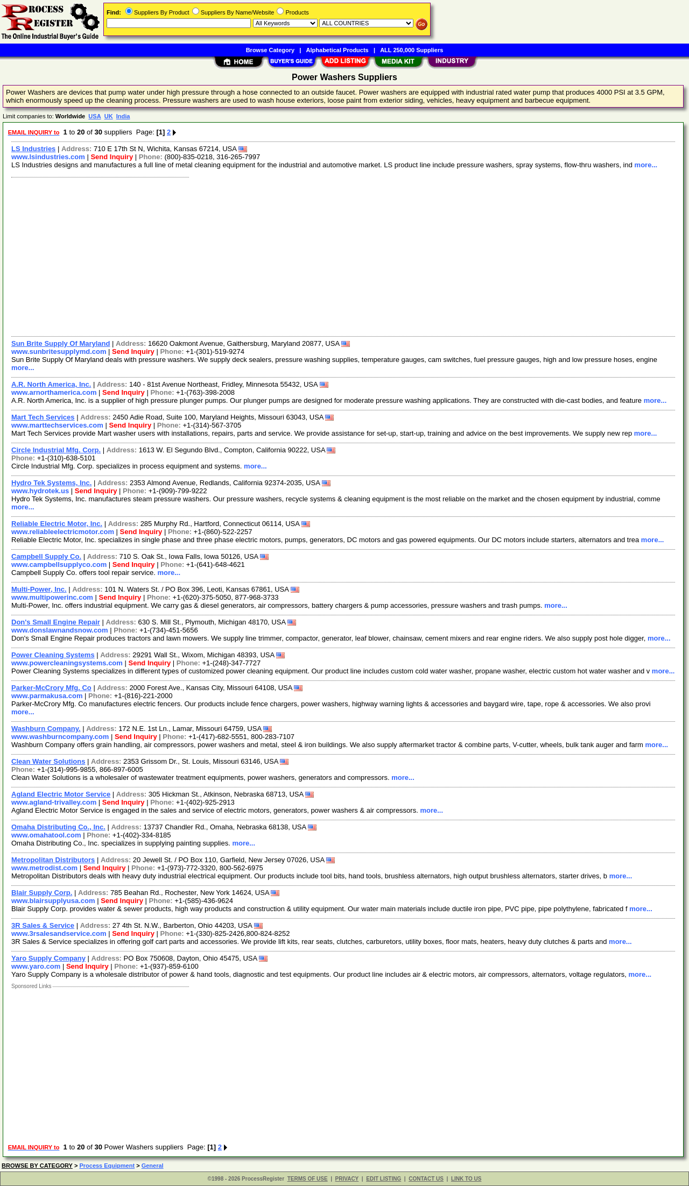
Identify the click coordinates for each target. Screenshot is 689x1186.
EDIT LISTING (383, 1179)
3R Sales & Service (42, 925)
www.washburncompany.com (60, 737)
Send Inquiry (111, 157)
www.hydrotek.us (40, 491)
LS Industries (33, 149)
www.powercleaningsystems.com (67, 663)
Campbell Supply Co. (46, 556)
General (153, 1165)
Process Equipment (107, 1165)
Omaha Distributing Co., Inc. (58, 827)
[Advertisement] (330, 255)
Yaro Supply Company (48, 958)
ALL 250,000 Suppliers (411, 50)
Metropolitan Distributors (53, 860)
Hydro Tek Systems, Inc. (51, 483)
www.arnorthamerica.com (53, 392)
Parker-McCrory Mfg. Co (51, 688)
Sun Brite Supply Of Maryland (60, 343)
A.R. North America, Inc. (51, 384)
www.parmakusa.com (46, 696)
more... (646, 165)
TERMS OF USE (307, 1179)
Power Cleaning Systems (53, 655)
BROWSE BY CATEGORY (37, 1165)
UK (108, 116)
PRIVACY (347, 1179)
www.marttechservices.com (57, 425)
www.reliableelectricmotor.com (62, 532)
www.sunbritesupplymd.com (58, 351)
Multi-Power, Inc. (39, 589)
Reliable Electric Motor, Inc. (56, 524)
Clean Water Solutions (48, 761)
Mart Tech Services (43, 417)
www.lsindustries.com (48, 157)
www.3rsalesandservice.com (59, 933)
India (123, 116)
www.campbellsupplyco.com (59, 564)
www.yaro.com (35, 966)
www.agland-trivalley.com (53, 802)
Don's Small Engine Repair (55, 622)
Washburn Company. (46, 729)
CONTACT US (426, 1179)
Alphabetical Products (337, 50)
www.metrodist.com (44, 868)
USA (94, 116)
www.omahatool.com (46, 835)
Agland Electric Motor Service (60, 794)
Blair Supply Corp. (41, 893)
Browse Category (270, 50)
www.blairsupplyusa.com (53, 901)
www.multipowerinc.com (52, 597)
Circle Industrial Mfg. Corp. (56, 450)
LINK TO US (466, 1179)
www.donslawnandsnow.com (59, 630)
